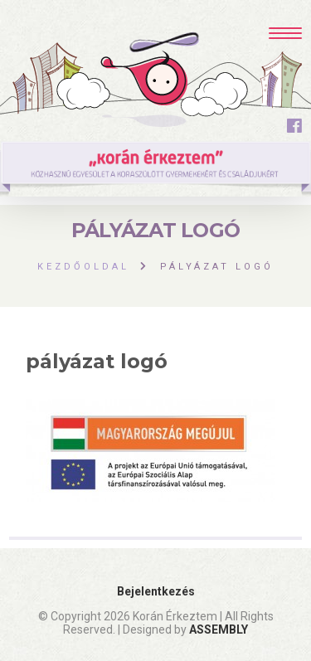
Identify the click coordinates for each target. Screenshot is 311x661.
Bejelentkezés (156, 591)
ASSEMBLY (218, 629)
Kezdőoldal (83, 266)
